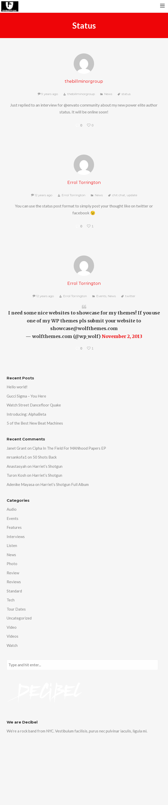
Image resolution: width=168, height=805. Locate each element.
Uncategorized (19, 618)
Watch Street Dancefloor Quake (34, 405)
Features (14, 527)
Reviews (14, 581)
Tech (11, 600)
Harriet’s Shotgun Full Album (64, 484)
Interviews (16, 536)
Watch (12, 645)
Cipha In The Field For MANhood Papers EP (69, 448)
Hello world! (17, 386)
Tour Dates (16, 609)
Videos (12, 636)
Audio (12, 509)
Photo (12, 563)
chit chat (118, 195)
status (126, 94)
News (108, 94)
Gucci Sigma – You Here (26, 396)
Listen (12, 545)
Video (12, 627)
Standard (14, 591)
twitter (130, 296)
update (132, 195)
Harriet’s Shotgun (47, 466)
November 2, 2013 (122, 336)
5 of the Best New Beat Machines (35, 423)
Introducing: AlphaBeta (26, 414)
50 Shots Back (45, 457)
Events (101, 296)
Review (13, 572)
